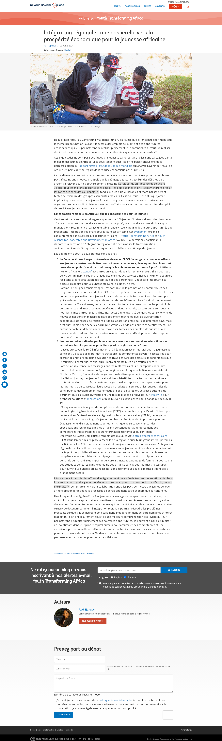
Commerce (58, 553)
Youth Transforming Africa (120, 19)
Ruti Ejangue (51, 46)
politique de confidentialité (115, 700)
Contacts (160, 6)
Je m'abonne (174, 570)
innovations (94, 399)
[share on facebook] (4, 360)
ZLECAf (87, 271)
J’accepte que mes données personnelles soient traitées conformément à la (141, 585)
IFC (84, 739)
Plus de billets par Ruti (92, 621)
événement (141, 231)
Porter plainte (186, 730)
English (68, 50)
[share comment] (4, 384)
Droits (32, 730)
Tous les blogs (132, 6)
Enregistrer (64, 715)
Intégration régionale (75, 553)
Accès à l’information (46, 730)
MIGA (90, 739)
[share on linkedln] (4, 372)
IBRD (74, 739)
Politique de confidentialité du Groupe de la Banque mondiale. (134, 586)
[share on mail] (4, 354)
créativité (156, 394)
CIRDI (97, 739)
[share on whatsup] (4, 377)
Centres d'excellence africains (149, 436)
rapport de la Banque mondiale (105, 165)
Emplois (60, 730)
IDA (79, 739)
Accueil (117, 6)
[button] (188, 7)
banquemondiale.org (179, 2)
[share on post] (4, 366)
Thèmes (147, 6)
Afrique (90, 553)
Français (59, 50)
